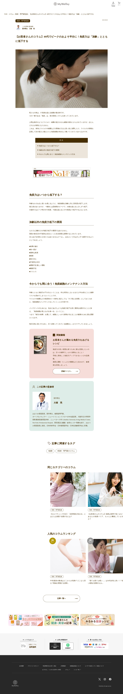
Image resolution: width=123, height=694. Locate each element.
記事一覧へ (61, 598)
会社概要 (21, 666)
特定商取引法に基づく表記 (49, 666)
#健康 (50, 451)
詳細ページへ (66, 371)
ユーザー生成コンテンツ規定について (94, 666)
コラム (11, 14)
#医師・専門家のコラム (66, 451)
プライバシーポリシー (33, 666)
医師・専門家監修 (21, 14)
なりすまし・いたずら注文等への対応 (51, 669)
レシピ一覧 (76, 669)
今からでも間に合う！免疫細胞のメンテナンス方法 (57, 154)
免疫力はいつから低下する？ (49, 146)
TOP (5, 14)
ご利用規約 (63, 666)
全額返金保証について (75, 666)
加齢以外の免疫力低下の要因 (49, 150)
